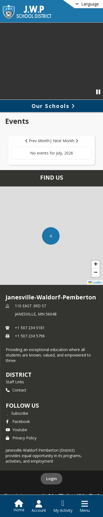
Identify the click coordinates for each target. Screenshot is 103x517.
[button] (51, 236)
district (19, 374)
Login (51, 478)
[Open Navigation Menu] (85, 506)
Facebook (18, 421)
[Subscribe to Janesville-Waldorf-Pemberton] (17, 413)
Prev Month (37, 140)
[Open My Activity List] (63, 506)
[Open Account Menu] (39, 506)
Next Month (65, 140)
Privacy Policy (21, 437)
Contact (16, 390)
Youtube (16, 429)
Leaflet (95, 282)
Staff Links (15, 381)
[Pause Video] (98, 91)
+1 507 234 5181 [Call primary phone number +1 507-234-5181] (30, 327)
